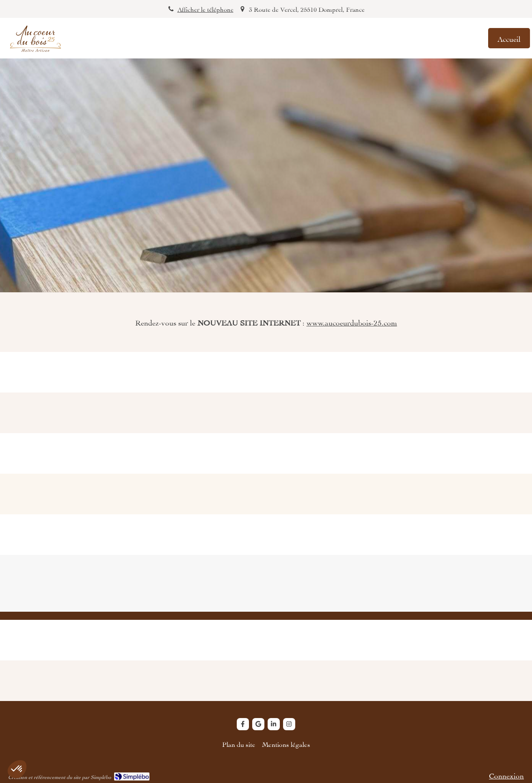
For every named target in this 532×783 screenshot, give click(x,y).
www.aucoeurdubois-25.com (352, 322)
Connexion (506, 775)
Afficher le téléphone (205, 8)
